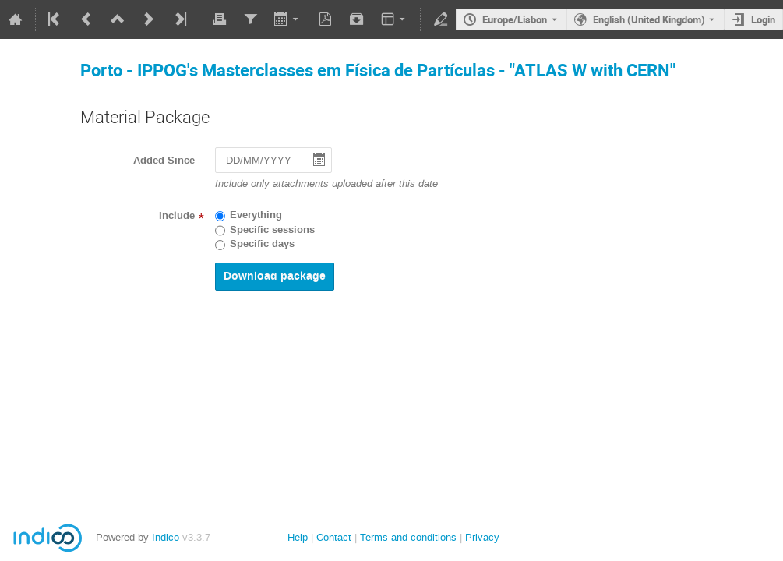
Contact (333, 537)
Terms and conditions (408, 537)
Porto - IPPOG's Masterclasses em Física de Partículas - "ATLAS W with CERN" (377, 69)
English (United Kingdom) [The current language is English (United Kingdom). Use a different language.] (649, 19)
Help (297, 537)
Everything (256, 215)
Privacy (482, 537)
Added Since (164, 160)
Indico (165, 537)
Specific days (262, 244)
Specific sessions (272, 230)
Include (177, 216)
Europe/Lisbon (514, 19)
